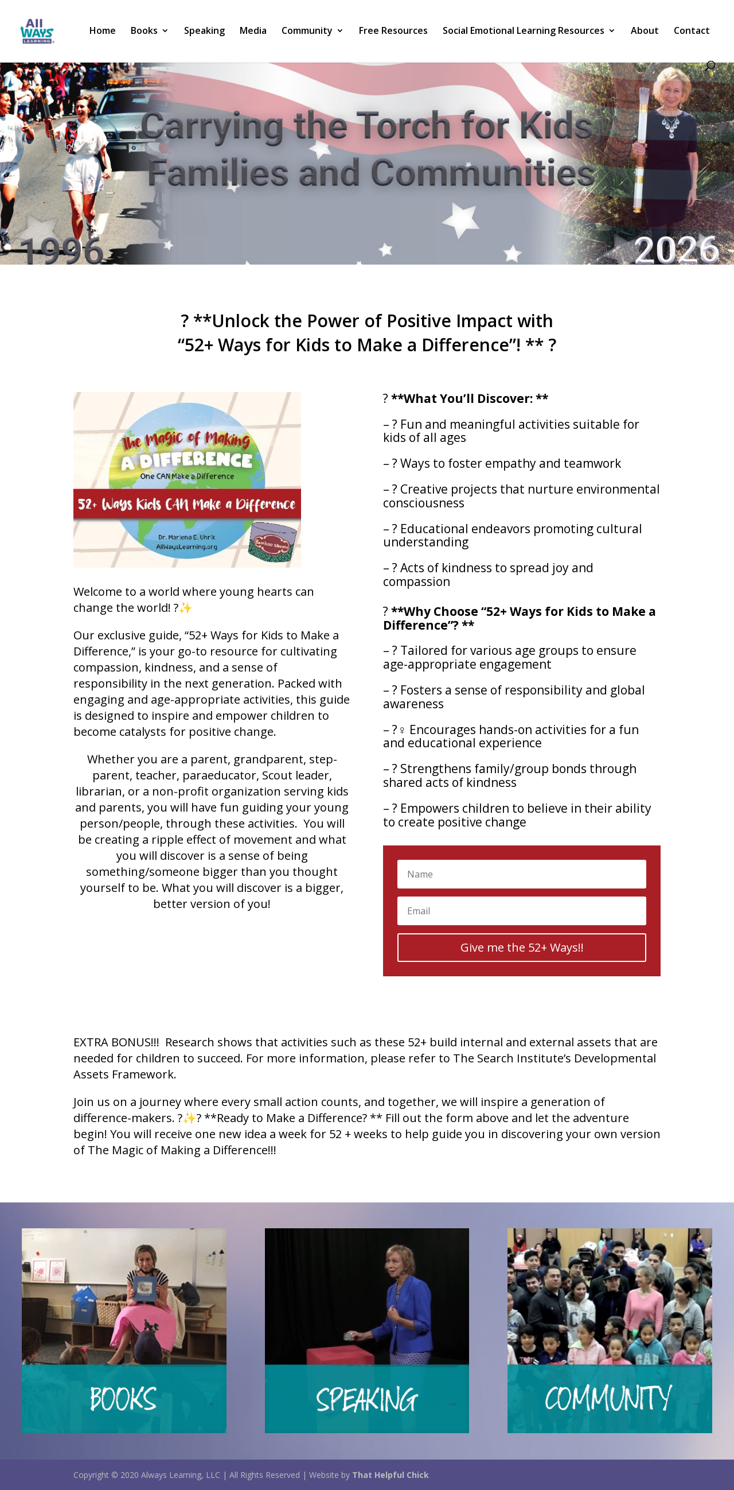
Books (144, 31)
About (645, 31)
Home (102, 31)
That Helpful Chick (390, 1474)
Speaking (204, 31)
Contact (692, 31)
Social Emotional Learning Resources (523, 31)
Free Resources (393, 31)
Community (307, 31)
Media (253, 31)
